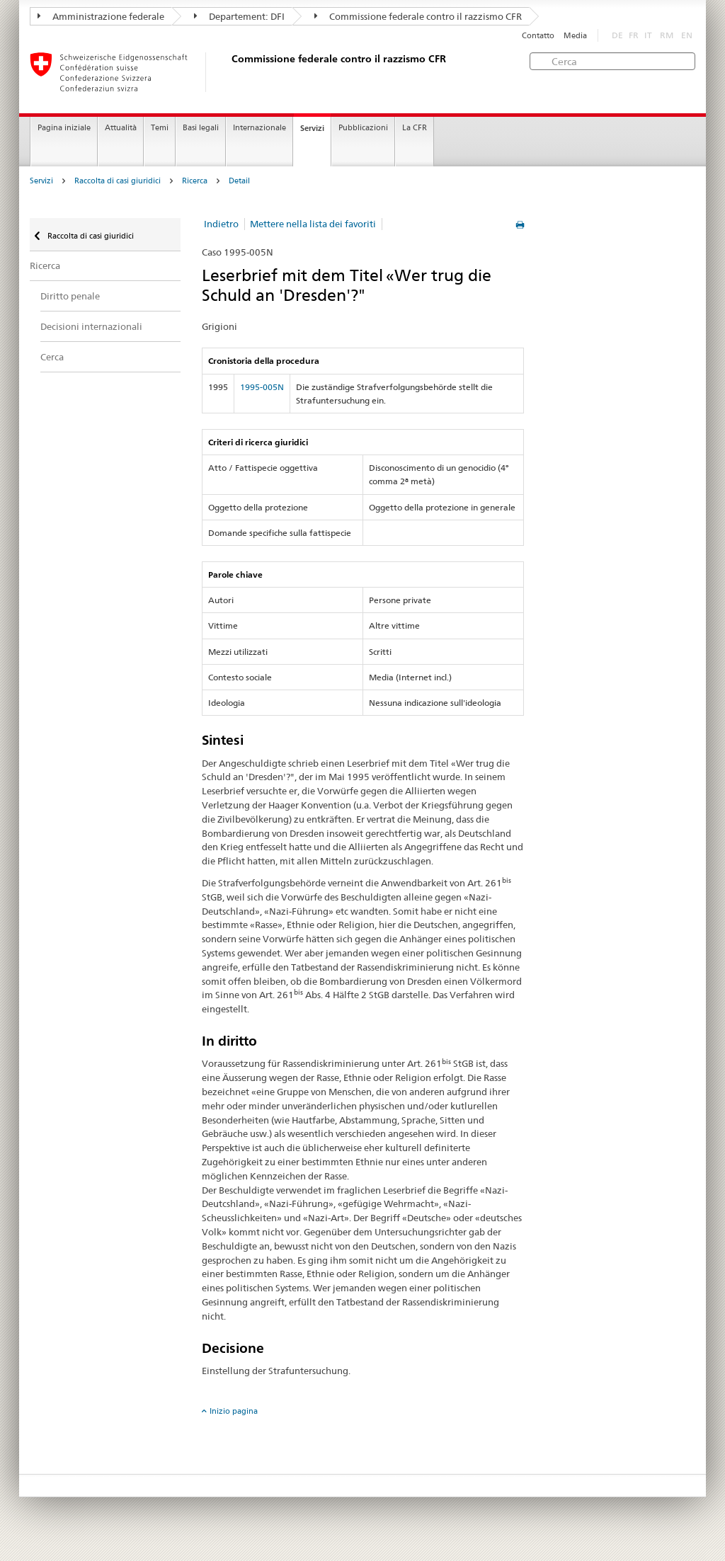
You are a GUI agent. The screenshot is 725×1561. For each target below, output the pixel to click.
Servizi (312, 128)
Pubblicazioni (363, 127)
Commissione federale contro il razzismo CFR (418, 16)
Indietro (221, 223)
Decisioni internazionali (91, 326)
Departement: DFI (239, 16)
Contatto (538, 35)
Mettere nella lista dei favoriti (313, 223)
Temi (160, 127)
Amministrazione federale (101, 16)
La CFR (414, 127)
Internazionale (259, 127)
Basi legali (201, 127)
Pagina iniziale (64, 127)
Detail (239, 180)
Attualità (121, 127)
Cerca (52, 356)
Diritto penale (70, 296)
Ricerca (194, 180)
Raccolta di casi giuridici (117, 180)
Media (575, 35)
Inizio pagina (234, 1411)
